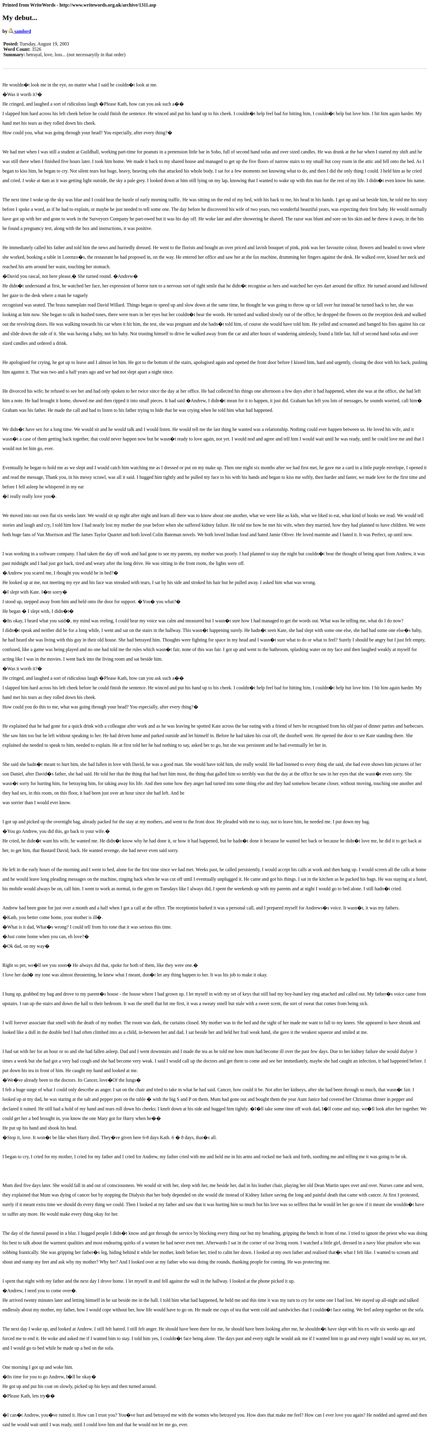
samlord (20, 31)
